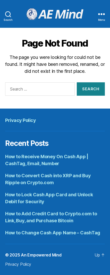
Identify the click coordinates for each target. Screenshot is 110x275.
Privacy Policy (20, 120)
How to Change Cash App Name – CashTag (52, 232)
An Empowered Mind (41, 255)
